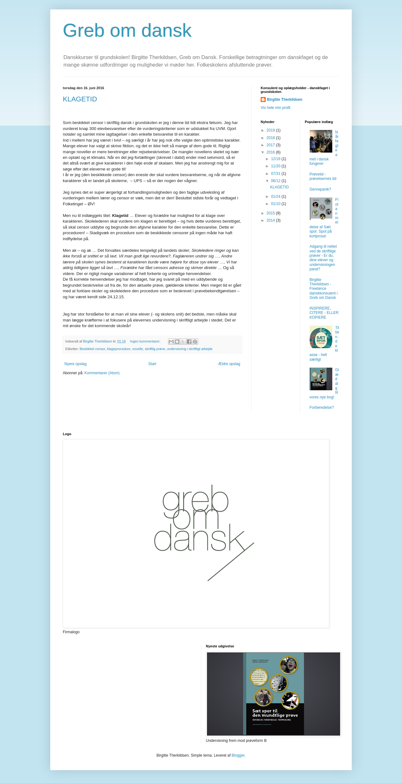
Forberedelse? (322, 407)
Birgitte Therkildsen (284, 99)
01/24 (276, 196)
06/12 (276, 181)
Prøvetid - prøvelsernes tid (323, 176)
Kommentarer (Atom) (102, 373)
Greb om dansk (127, 30)
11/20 (276, 166)
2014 (271, 220)
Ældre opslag (229, 364)
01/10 (276, 204)
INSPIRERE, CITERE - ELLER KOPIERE (324, 313)
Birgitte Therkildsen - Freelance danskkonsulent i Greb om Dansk (324, 289)
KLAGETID (80, 99)
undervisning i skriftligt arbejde (189, 349)
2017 (271, 145)
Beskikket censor (92, 349)
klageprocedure (118, 349)
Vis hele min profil (276, 107)
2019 (271, 130)
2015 (271, 213)
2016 (271, 152)
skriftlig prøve (155, 349)
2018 (271, 138)
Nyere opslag (75, 364)
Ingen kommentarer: (145, 341)
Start (152, 364)
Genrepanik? (320, 189)
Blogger (238, 755)
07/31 (276, 173)
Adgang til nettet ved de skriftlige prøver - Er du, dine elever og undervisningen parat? (323, 257)
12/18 (276, 159)
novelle (137, 349)
